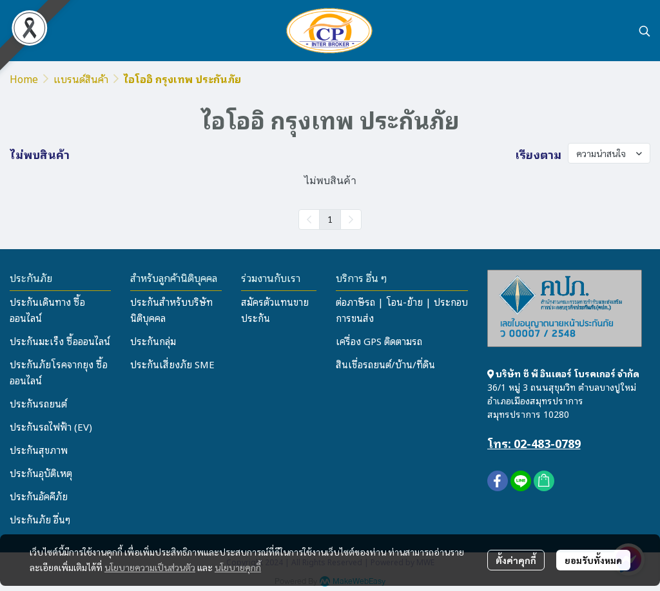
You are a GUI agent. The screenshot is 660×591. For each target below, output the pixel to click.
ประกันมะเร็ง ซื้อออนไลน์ (60, 340)
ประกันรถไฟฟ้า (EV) (51, 426)
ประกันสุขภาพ (39, 449)
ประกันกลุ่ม (153, 340)
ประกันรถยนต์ (38, 403)
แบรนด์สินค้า (80, 78)
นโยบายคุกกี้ (238, 567)
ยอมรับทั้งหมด (593, 560)
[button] (645, 31)
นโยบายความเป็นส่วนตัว (149, 567)
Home (24, 78)
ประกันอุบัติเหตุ (41, 472)
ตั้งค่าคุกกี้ (516, 560)
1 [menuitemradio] (330, 219)
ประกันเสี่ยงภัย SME (172, 363)
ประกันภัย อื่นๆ (40, 519)
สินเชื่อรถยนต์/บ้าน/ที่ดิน (385, 363)
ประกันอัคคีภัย (39, 495)
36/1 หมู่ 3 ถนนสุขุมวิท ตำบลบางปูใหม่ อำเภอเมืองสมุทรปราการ (561, 393)
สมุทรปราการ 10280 (528, 413)
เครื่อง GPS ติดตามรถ (379, 340)
